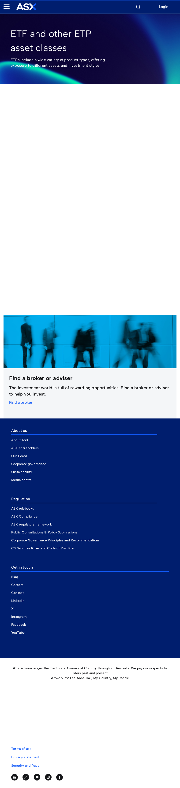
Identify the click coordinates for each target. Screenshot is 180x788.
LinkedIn (18, 601)
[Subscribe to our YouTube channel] (37, 777)
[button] (138, 6)
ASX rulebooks (22, 509)
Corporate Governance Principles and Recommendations (55, 540)
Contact (17, 593)
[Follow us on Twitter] (25, 777)
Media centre (21, 480)
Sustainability (21, 472)
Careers (17, 585)
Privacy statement (25, 757)
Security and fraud (25, 766)
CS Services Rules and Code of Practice (42, 548)
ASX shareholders (25, 448)
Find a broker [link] (21, 402)
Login (163, 7)
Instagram (18, 617)
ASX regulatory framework (31, 524)
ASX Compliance (24, 516)
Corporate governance (28, 464)
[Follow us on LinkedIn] (14, 777)
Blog (14, 577)
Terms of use (21, 749)
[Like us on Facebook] (59, 777)
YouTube (18, 633)
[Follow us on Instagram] (48, 777)
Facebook (18, 625)
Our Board (19, 456)
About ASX (19, 440)
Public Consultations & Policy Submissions (44, 532)
